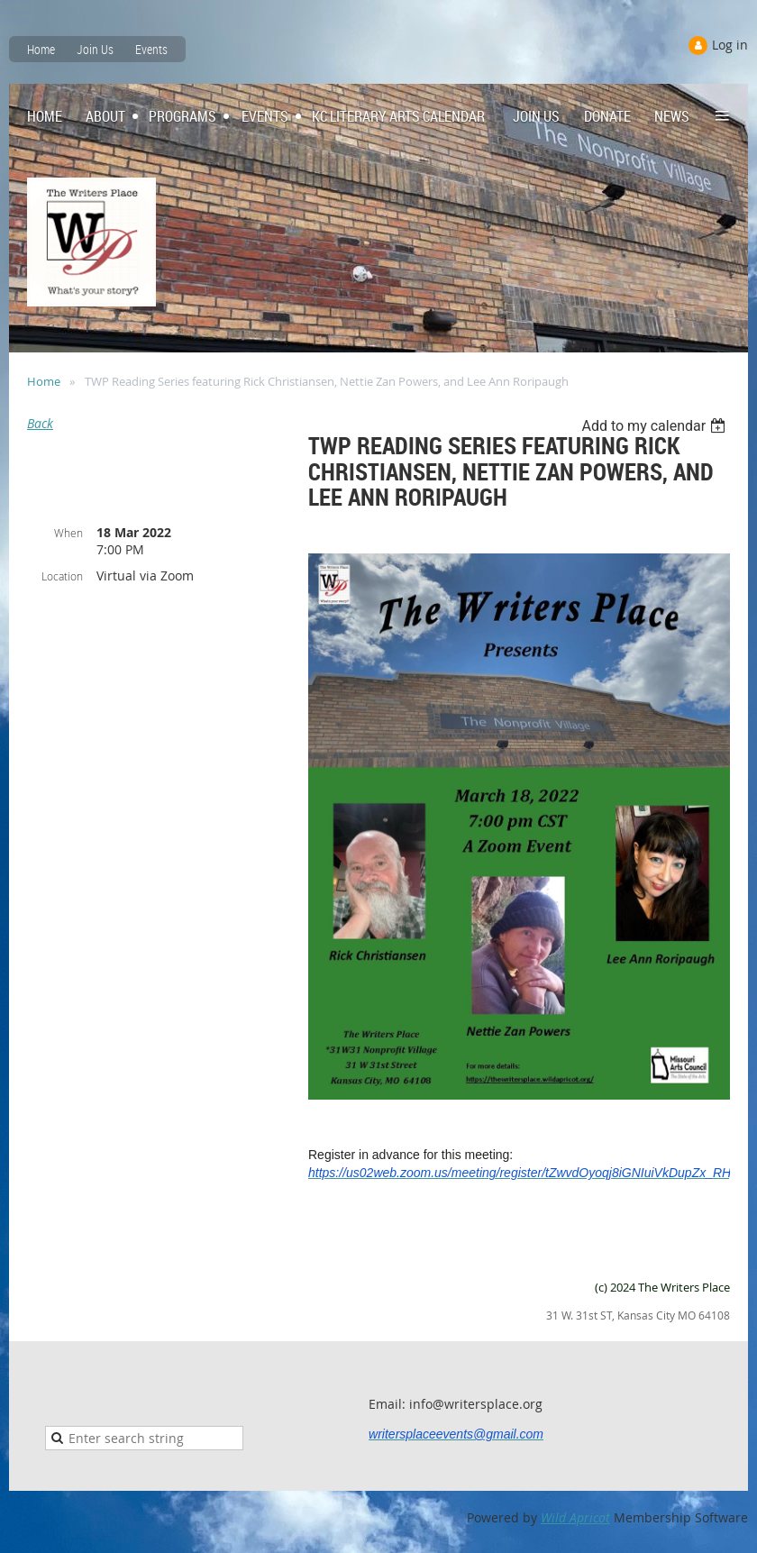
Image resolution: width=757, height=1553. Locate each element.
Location (62, 576)
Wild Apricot (575, 1517)
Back (40, 423)
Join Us (95, 49)
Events (151, 49)
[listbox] (655, 426)
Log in (730, 44)
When (68, 532)
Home (41, 49)
